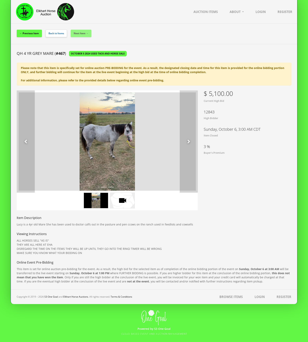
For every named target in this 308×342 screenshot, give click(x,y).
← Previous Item (29, 33)
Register (285, 12)
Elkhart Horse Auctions (75, 296)
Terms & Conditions (121, 296)
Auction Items (205, 12)
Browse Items (231, 297)
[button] (26, 141)
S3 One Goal (51, 296)
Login (261, 12)
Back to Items (56, 33)
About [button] (235, 12)
